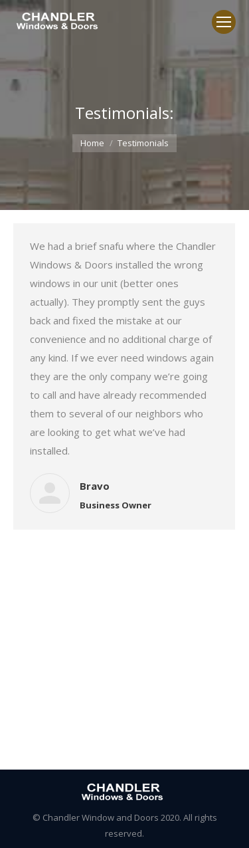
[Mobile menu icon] (224, 22)
